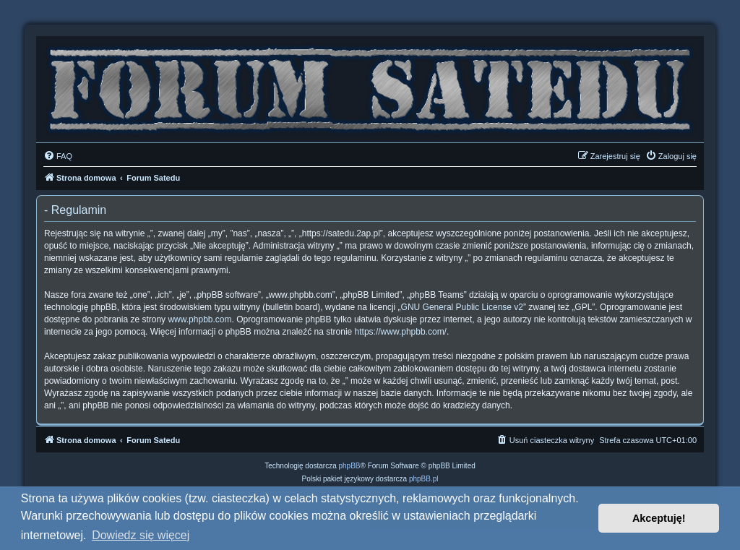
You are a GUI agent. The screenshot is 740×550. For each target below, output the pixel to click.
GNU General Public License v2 (462, 307)
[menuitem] (57, 156)
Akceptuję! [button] (659, 518)
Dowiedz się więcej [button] (140, 535)
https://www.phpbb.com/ (401, 332)
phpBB (350, 466)
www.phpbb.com (199, 319)
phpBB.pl (424, 479)
